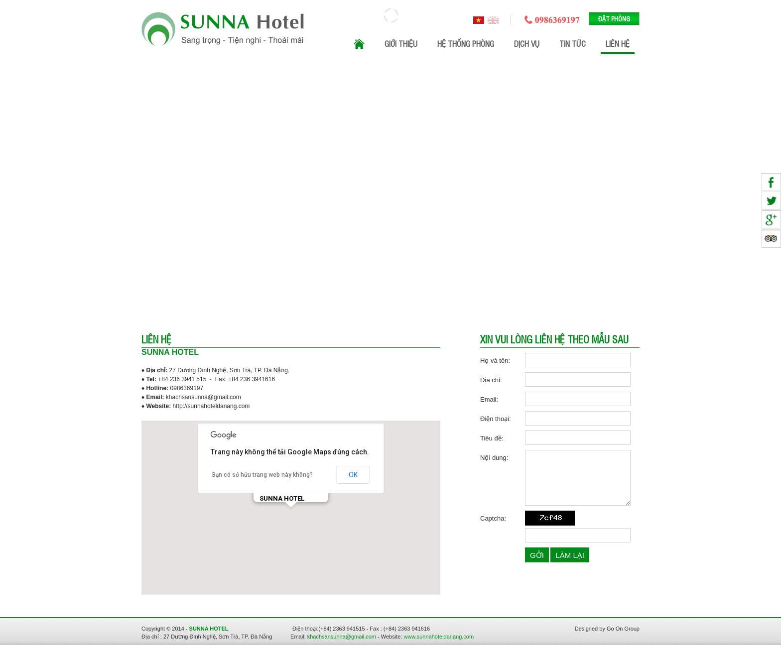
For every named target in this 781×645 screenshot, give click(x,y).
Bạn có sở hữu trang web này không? (262, 474)
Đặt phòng (614, 18)
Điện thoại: (495, 419)
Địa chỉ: (491, 380)
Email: (489, 399)
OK (353, 475)
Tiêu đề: (491, 438)
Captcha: (493, 518)
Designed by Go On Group (607, 629)
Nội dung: (494, 457)
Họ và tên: (495, 360)
